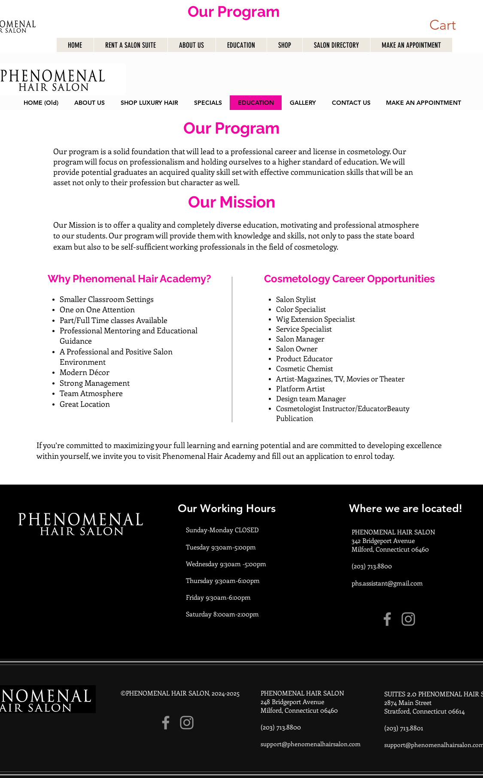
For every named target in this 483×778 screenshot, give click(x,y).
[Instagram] (408, 619)
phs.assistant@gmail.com (387, 583)
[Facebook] (387, 619)
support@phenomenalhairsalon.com (311, 744)
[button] (441, 24)
